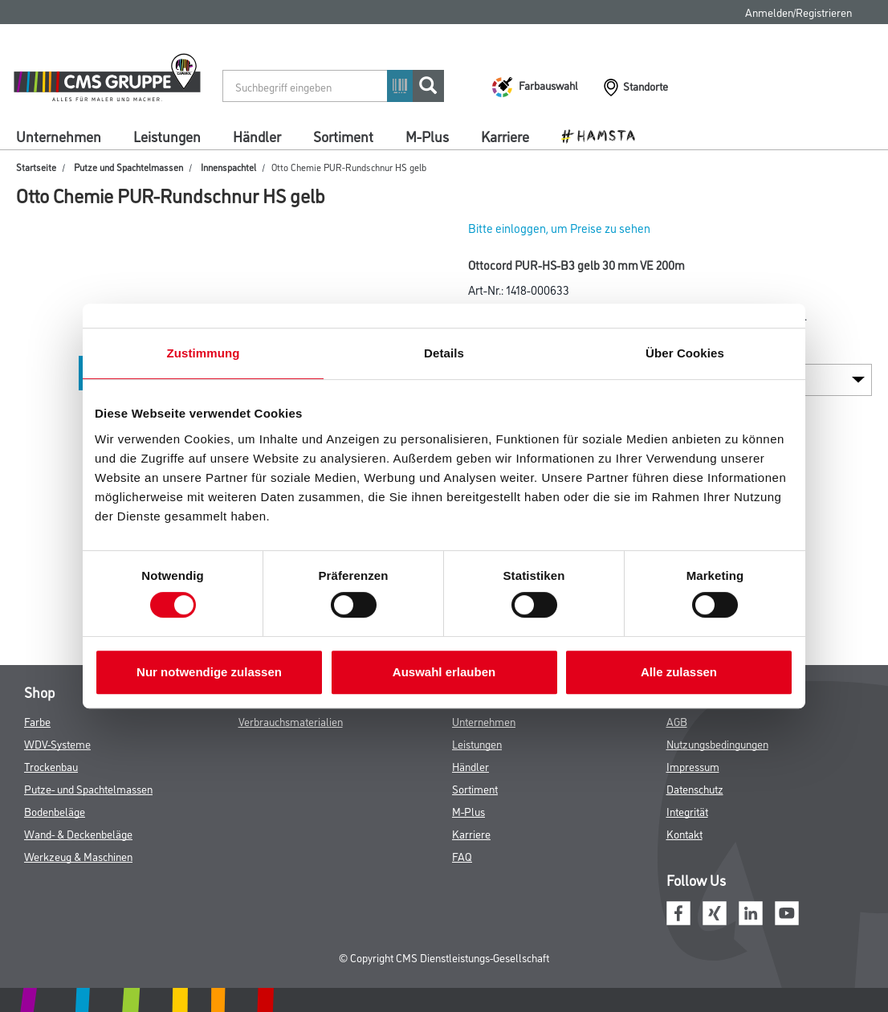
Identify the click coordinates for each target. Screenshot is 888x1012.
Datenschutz (694, 788)
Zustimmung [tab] (203, 353)
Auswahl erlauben (444, 672)
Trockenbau (51, 765)
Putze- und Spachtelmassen (88, 788)
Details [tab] (444, 353)
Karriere (505, 135)
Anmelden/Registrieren (798, 11)
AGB (676, 720)
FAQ (462, 855)
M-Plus (427, 135)
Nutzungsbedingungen (717, 743)
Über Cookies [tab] (685, 353)
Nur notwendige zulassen (209, 672)
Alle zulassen (679, 672)
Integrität (687, 810)
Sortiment (343, 135)
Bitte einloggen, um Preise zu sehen (559, 227)
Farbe (37, 720)
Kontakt (684, 833)
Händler (257, 135)
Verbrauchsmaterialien (290, 720)
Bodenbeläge (54, 810)
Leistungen (167, 135)
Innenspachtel (228, 166)
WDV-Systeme (57, 743)
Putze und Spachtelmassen (128, 166)
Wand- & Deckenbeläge (78, 833)
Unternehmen (58, 135)
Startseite (36, 166)
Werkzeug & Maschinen (78, 855)
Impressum (692, 765)
